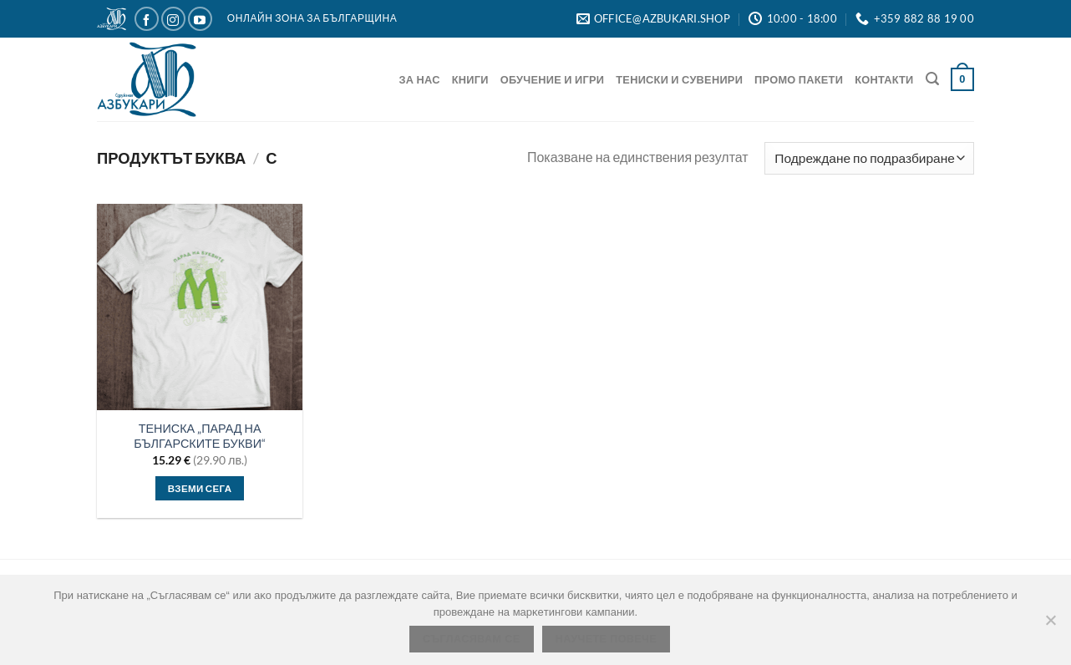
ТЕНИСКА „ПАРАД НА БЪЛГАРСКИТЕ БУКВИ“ (200, 436)
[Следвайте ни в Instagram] (173, 19)
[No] (1050, 625)
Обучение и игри (552, 79)
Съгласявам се (471, 639)
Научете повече (606, 639)
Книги (470, 79)
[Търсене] (932, 79)
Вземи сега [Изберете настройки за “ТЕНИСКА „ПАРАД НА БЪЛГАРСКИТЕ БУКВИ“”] (200, 488)
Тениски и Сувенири (679, 79)
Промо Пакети (798, 79)
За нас (419, 79)
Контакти (884, 79)
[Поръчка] (869, 158)
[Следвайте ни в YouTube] (200, 19)
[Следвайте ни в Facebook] (147, 19)
